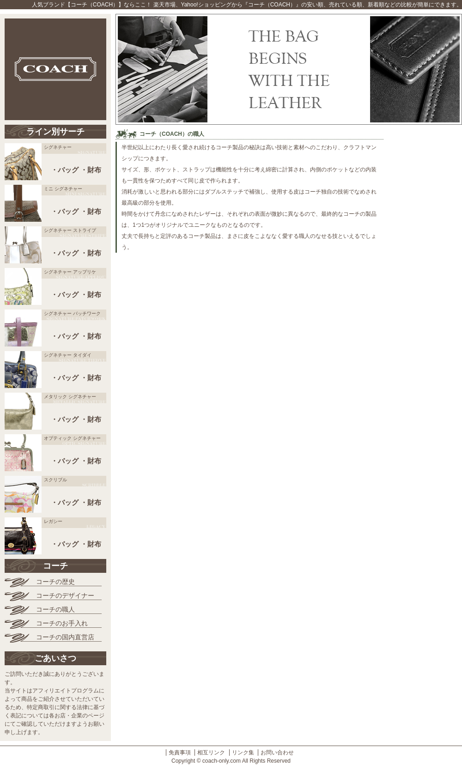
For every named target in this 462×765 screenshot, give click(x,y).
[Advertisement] (425, 268)
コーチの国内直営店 (65, 637)
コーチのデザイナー (65, 595)
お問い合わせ (277, 752)
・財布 (90, 170)
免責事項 (180, 752)
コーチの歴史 (55, 581)
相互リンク (211, 752)
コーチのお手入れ (62, 623)
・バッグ (65, 170)
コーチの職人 (55, 609)
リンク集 (243, 752)
